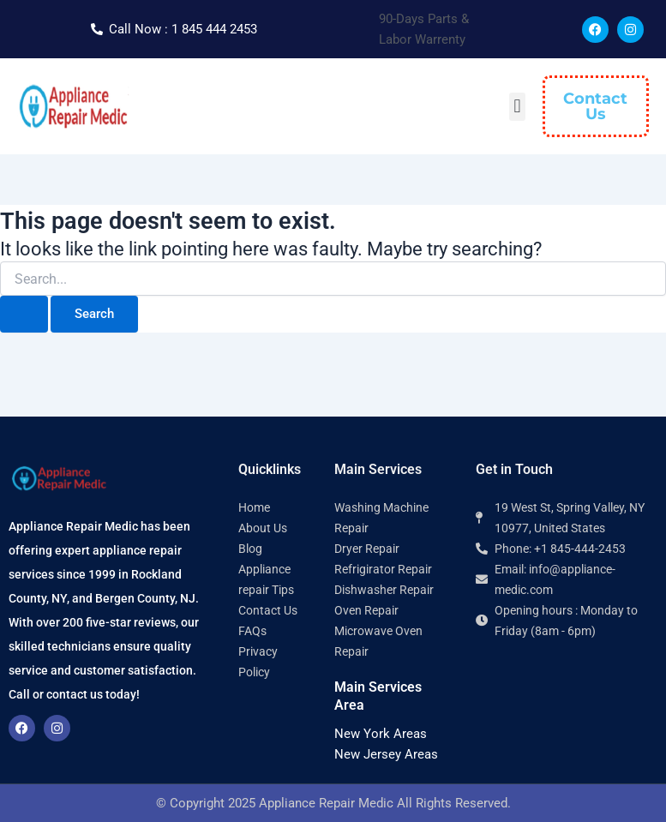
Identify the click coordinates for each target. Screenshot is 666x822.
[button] (517, 107)
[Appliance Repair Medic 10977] (566, 716)
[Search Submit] (24, 314)
